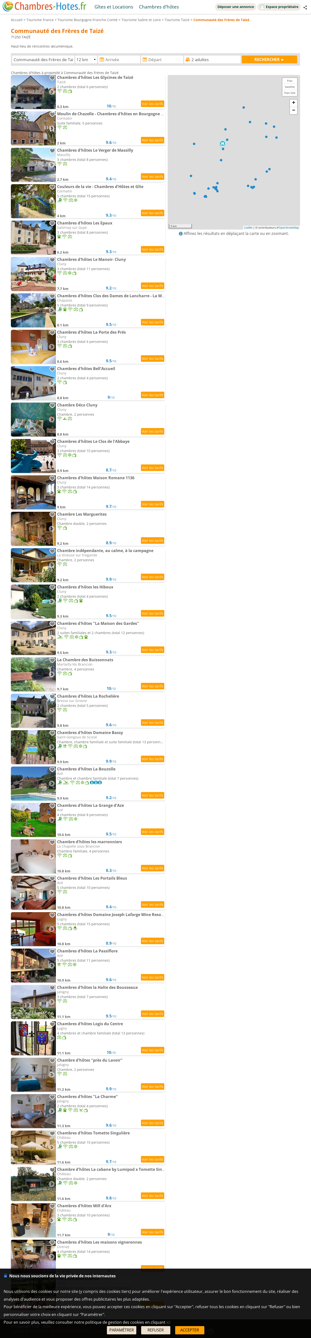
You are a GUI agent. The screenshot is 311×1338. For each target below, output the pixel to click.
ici (168, 1322)
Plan (290, 81)
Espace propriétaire (279, 6)
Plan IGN (289, 93)
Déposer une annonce (235, 6)
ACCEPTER (189, 1330)
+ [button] (293, 103)
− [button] (293, 110)
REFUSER (155, 1330)
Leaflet (248, 227)
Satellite (290, 87)
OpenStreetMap (289, 227)
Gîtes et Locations (114, 7)
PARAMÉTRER (121, 1330)
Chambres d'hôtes (159, 7)
